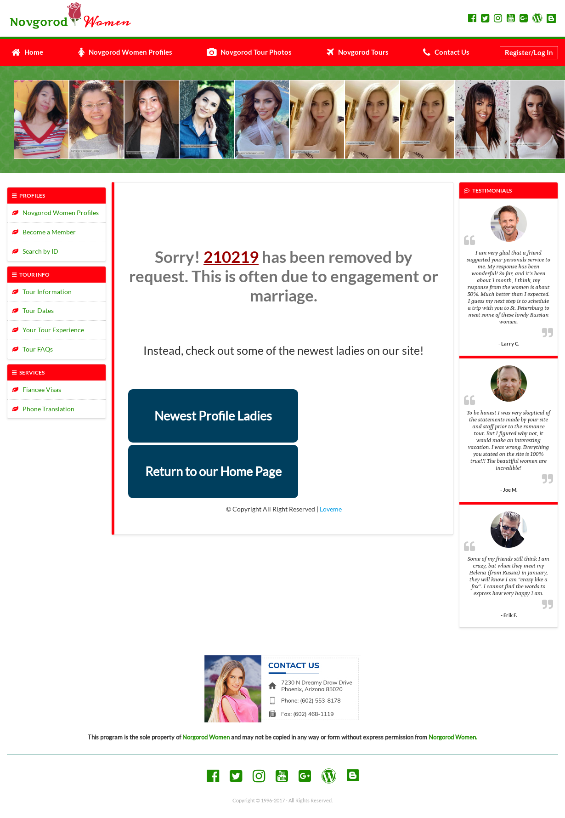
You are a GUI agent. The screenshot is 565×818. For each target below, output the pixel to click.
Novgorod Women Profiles (125, 52)
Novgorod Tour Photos (249, 52)
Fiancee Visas (36, 389)
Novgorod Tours (358, 52)
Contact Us (446, 52)
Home (27, 52)
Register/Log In (529, 52)
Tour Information (42, 291)
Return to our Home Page (213, 471)
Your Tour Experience (48, 330)
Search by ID (35, 251)
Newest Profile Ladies (213, 415)
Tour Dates (33, 310)
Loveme (331, 509)
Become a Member (44, 232)
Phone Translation (43, 409)
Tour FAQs (32, 349)
